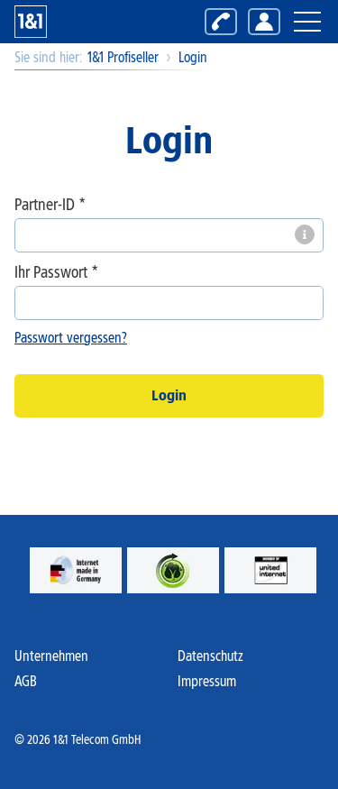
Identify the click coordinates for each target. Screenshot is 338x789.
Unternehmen (51, 656)
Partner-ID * (50, 205)
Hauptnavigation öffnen (306, 11)
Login (192, 57)
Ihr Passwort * (56, 272)
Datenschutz (210, 656)
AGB (25, 681)
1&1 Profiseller (123, 57)
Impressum (207, 681)
